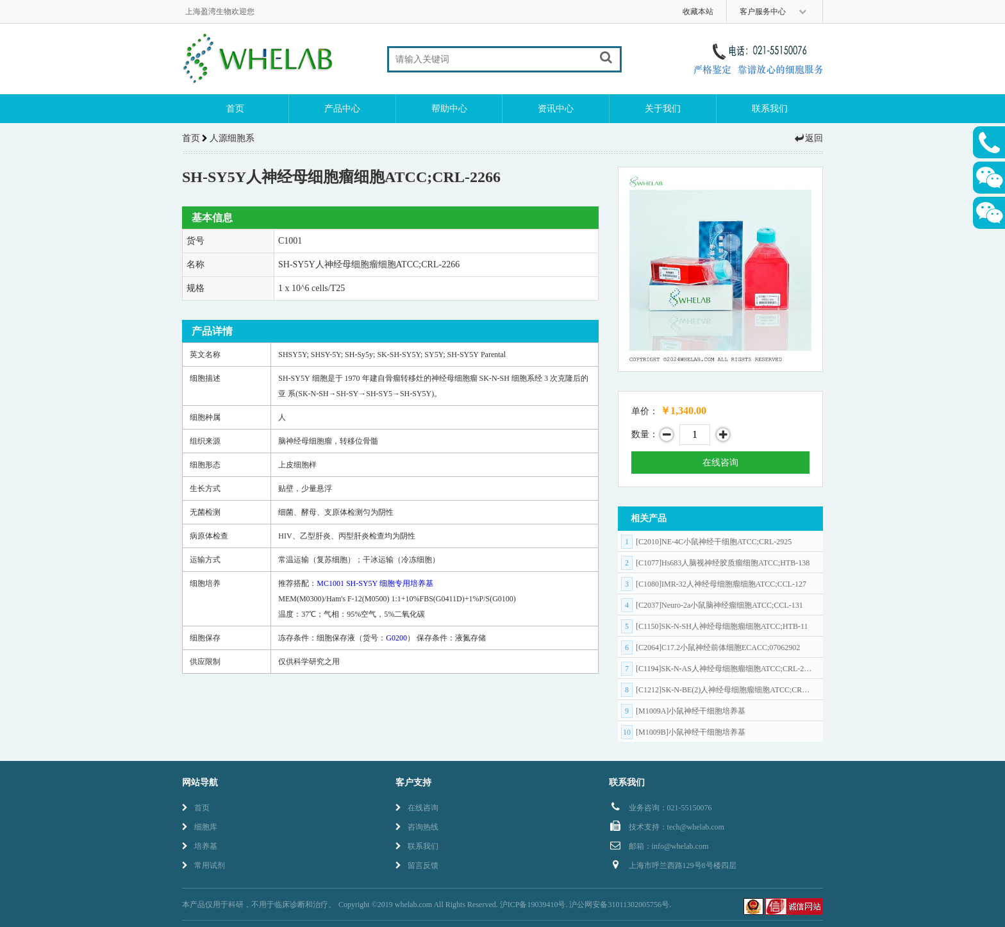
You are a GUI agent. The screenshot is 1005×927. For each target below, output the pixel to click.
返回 (808, 138)
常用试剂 (203, 865)
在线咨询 (720, 462)
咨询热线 (416, 827)
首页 (235, 108)
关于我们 (663, 108)
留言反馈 (416, 865)
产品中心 (342, 108)
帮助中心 (449, 108)
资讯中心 (556, 108)
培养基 (199, 846)
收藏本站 (698, 11)
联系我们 (770, 108)
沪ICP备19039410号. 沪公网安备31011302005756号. (585, 904)
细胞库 (199, 827)
